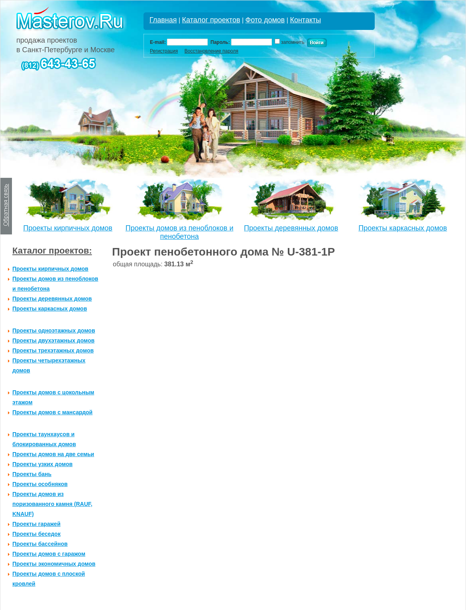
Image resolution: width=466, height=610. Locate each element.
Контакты (305, 20)
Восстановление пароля (211, 51)
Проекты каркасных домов (402, 228)
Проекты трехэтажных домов (53, 350)
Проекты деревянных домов (291, 228)
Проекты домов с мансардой (52, 412)
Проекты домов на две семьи (53, 454)
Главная (163, 20)
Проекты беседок (36, 534)
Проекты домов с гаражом (48, 554)
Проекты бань (31, 474)
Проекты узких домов (42, 464)
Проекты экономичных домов (53, 564)
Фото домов (265, 20)
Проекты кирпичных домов (67, 228)
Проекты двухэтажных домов (53, 340)
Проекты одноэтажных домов (53, 330)
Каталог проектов (211, 20)
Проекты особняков (40, 484)
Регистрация (164, 51)
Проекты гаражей (36, 524)
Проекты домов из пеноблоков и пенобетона (180, 232)
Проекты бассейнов (40, 544)
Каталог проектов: (52, 251)
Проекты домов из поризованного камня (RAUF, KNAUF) (52, 504)
